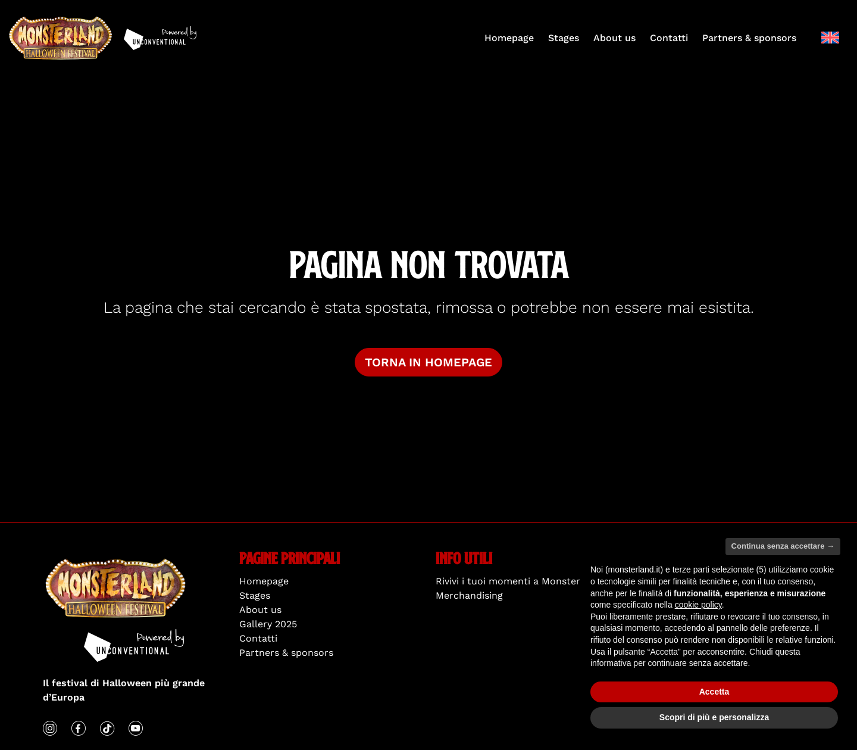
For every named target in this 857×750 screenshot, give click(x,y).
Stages (563, 37)
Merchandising (469, 595)
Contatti (669, 37)
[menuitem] (830, 38)
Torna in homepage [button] (428, 362)
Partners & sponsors (749, 37)
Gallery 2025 (268, 624)
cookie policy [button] (698, 604)
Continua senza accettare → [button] (782, 546)
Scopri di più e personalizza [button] (714, 718)
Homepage (509, 37)
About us (614, 37)
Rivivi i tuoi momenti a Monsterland (518, 581)
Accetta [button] (714, 691)
